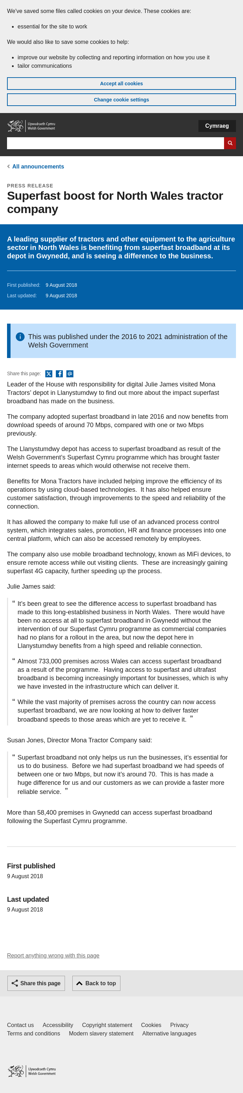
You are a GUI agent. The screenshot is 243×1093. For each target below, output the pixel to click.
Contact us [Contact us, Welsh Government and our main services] (20, 1025)
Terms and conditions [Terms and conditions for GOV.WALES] (33, 1033)
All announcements (38, 167)
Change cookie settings (121, 99)
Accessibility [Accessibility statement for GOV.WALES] (57, 1025)
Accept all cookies (121, 83)
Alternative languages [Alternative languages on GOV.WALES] (169, 1033)
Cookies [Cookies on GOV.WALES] (151, 1025)
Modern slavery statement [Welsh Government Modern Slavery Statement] (101, 1033)
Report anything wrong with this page (53, 956)
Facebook (59, 374)
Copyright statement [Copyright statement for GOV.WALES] (107, 1025)
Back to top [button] (100, 983)
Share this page (40, 983)
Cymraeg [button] (217, 126)
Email (69, 374)
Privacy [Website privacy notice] (179, 1025)
